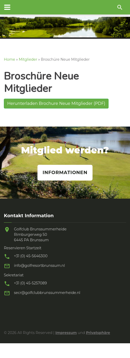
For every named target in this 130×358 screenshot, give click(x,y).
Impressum (66, 332)
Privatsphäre (98, 332)
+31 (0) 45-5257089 (30, 283)
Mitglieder (28, 59)
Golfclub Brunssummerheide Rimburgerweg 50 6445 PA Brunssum (40, 234)
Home (9, 59)
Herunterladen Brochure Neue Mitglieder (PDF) (56, 103)
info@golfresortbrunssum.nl (39, 265)
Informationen (65, 172)
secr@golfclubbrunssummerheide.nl (47, 292)
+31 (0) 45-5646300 (31, 256)
